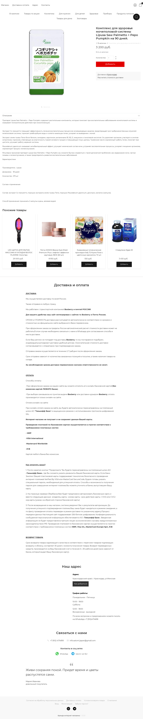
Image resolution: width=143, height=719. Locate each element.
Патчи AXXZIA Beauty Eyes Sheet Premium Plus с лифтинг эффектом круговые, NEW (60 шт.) (54, 252)
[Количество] (110, 58)
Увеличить (46, 107)
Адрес (35, 5)
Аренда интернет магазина (69, 716)
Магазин (5, 5)
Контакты (45, 5)
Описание (7, 116)
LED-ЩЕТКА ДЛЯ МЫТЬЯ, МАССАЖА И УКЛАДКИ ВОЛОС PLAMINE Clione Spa (18, 252)
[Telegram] (74, 708)
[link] (112, 75)
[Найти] (136, 17)
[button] (116, 57)
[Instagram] (68, 708)
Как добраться (80, 584)
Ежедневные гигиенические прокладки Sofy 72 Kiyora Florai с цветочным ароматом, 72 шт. (89, 252)
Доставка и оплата (20, 5)
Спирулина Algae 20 (124, 250)
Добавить (110, 64)
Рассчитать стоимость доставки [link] (110, 78)
